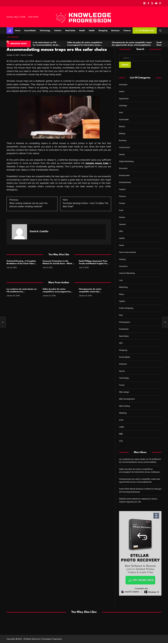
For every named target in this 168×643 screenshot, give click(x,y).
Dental (122, 154)
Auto (121, 112)
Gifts (121, 231)
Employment (124, 175)
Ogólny (122, 301)
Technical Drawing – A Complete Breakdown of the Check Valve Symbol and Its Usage (21, 263)
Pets (121, 315)
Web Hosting (124, 406)
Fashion (57, 30)
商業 (121, 434)
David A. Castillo (27, 55)
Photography (124, 322)
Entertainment (125, 182)
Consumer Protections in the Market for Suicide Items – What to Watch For (58, 263)
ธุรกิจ (121, 420)
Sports (122, 371)
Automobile (124, 119)
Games (122, 217)
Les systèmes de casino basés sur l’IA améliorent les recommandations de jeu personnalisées (51, 45)
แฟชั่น (121, 427)
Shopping (103, 30)
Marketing (123, 287)
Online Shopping (126, 308)
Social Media (30, 30)
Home (17, 30)
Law (121, 280)
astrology (123, 105)
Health (82, 30)
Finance (127, 30)
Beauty (122, 126)
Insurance (123, 266)
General (122, 224)
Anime (121, 91)
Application (124, 98)
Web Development (127, 399)
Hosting (122, 259)
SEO (121, 343)
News (121, 294)
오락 (121, 441)
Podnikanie (123, 329)
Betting (122, 133)
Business (115, 30)
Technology (45, 30)
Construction (124, 147)
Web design (124, 392)
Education (123, 168)
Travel (121, 385)
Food (121, 210)
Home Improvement (127, 252)
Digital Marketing (126, 161)
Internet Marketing (127, 273)
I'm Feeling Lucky (144, 30)
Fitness (122, 203)
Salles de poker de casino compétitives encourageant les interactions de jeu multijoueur (94, 45)
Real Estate (70, 30)
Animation (123, 84)
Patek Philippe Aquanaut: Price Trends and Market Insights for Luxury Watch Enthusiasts (93, 263)
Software (123, 364)
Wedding (123, 413)
